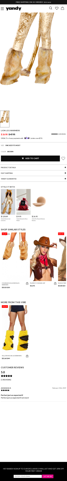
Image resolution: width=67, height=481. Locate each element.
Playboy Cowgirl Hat (37, 283)
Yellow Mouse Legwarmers (12, 356)
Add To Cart (30, 158)
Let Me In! (48, 476)
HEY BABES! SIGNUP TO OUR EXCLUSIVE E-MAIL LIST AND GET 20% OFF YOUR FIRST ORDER (33, 470)
